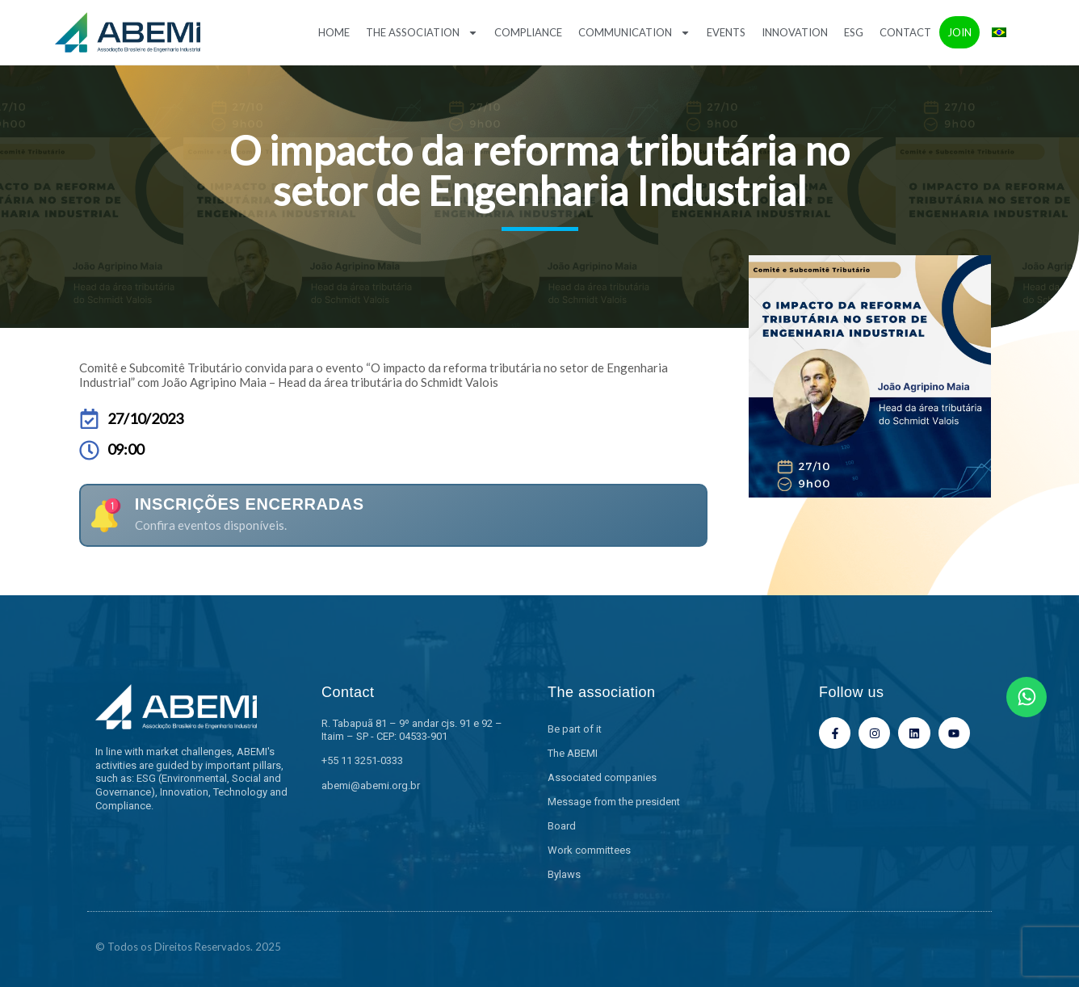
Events (726, 32)
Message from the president (614, 802)
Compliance (528, 32)
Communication (634, 32)
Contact (905, 32)
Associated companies (602, 777)
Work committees (589, 850)
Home (334, 32)
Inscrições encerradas (249, 504)
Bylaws (564, 874)
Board (562, 826)
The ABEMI (573, 753)
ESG (853, 32)
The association (422, 32)
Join (959, 32)
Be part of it (575, 729)
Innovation (795, 32)
